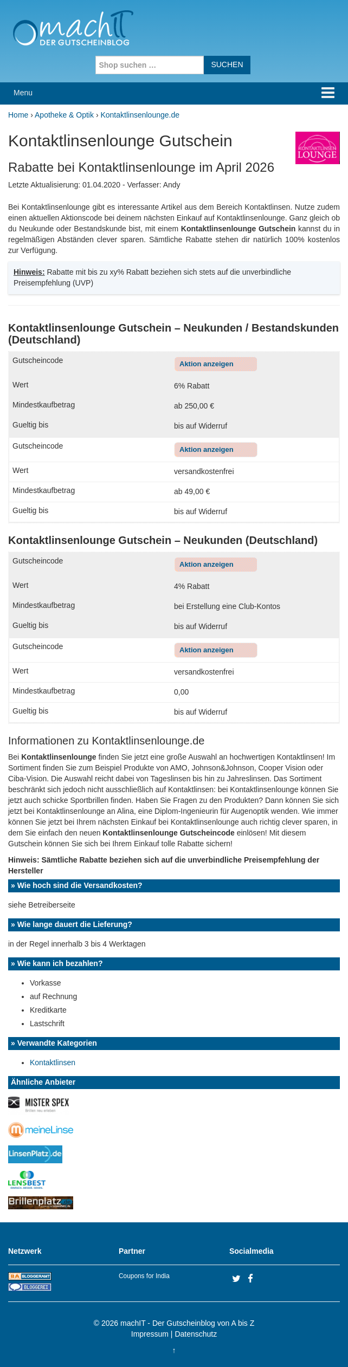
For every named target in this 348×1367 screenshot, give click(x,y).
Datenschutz (196, 1334)
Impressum (150, 1334)
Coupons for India (144, 1276)
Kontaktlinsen (52, 1062)
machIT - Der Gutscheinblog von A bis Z (187, 1323)
